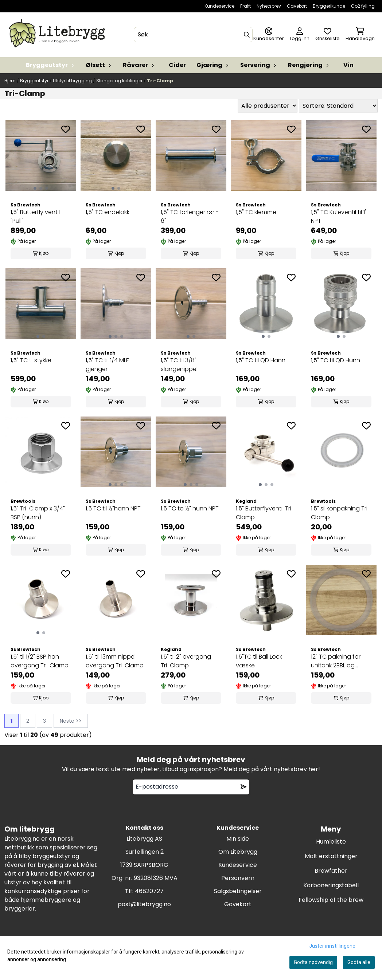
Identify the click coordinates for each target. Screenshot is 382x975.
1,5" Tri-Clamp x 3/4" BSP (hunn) (38, 512)
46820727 (149, 891)
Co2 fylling (363, 6)
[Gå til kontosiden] (268, 34)
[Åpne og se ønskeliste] (327, 34)
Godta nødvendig (313, 962)
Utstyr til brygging (73, 81)
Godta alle (358, 962)
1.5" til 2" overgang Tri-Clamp (186, 661)
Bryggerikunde (329, 6)
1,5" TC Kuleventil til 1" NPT (339, 216)
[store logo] (58, 35)
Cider (177, 65)
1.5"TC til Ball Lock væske (259, 661)
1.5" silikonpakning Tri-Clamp (340, 512)
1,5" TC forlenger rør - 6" (190, 216)
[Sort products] (338, 105)
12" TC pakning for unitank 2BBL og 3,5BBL (335, 661)
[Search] (246, 34)
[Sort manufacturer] (267, 105)
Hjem (10, 81)
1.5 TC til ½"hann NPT (113, 508)
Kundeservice (219, 6)
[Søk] (193, 34)
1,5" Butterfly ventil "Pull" (35, 216)
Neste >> (71, 721)
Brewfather (331, 871)
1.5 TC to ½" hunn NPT (190, 508)
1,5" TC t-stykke (31, 360)
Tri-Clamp (160, 81)
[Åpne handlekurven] (360, 34)
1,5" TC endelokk (107, 212)
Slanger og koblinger (120, 81)
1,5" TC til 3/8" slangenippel (179, 364)
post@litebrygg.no (144, 904)
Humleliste (331, 841)
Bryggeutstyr (35, 81)
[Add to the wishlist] (65, 129)
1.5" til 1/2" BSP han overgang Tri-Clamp (40, 661)
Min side (237, 838)
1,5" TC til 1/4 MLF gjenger (107, 364)
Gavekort (297, 6)
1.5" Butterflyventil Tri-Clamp (265, 512)
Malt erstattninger (331, 856)
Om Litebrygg (237, 852)
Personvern (237, 878)
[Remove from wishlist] (243, 787)
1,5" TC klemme (256, 212)
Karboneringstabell (331, 885)
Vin (348, 65)
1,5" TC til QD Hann (260, 360)
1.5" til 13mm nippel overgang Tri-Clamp (115, 661)
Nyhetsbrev (269, 6)
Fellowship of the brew (331, 900)
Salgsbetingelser (238, 891)
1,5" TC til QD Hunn (335, 360)
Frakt (245, 6)
